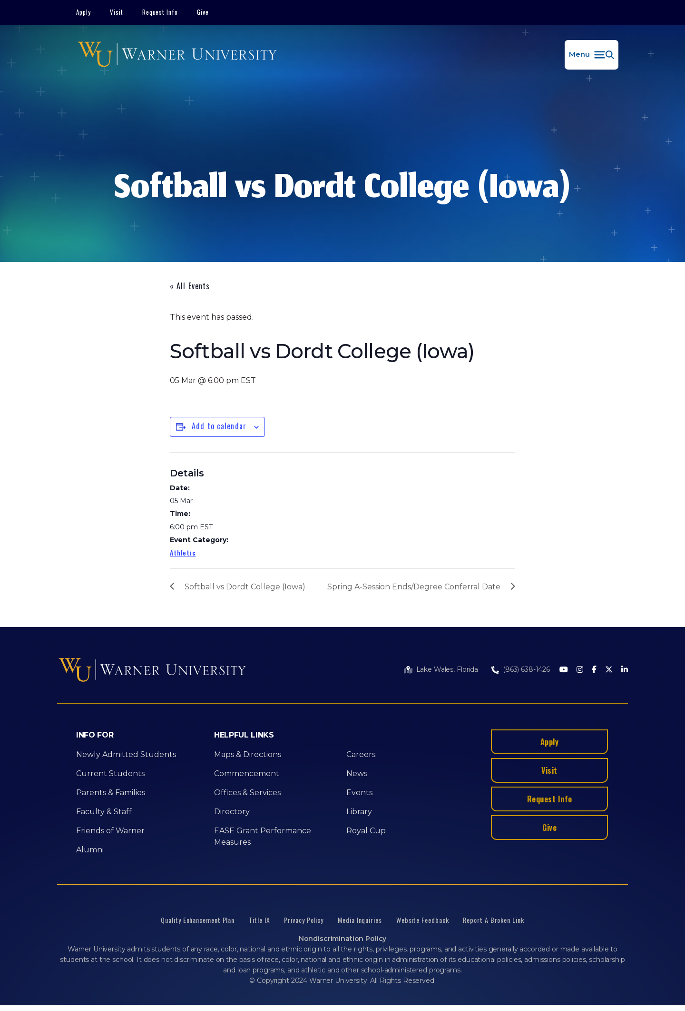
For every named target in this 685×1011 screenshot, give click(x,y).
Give (203, 12)
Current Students (110, 773)
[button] (591, 55)
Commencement (246, 773)
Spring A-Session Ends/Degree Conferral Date (413, 586)
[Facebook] (594, 670)
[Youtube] (563, 670)
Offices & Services (247, 792)
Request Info (160, 12)
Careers (360, 754)
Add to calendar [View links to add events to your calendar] (219, 426)
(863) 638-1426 (526, 669)
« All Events (190, 286)
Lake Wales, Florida (447, 669)
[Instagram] (580, 670)
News (356, 773)
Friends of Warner (110, 830)
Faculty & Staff (104, 811)
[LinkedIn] (624, 670)
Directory (232, 811)
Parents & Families (110, 792)
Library (359, 811)
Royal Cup (366, 830)
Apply (83, 12)
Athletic (183, 552)
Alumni (90, 849)
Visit (116, 12)
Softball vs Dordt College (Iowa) (245, 586)
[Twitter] (609, 670)
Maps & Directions (247, 754)
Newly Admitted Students (126, 754)
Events (359, 792)
